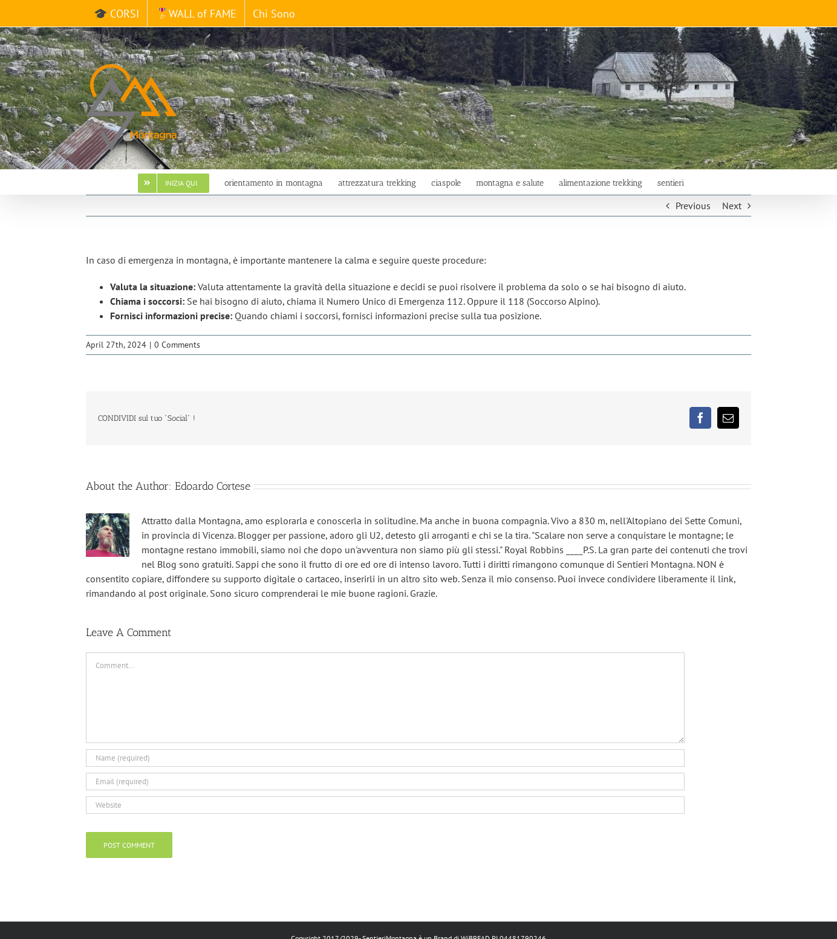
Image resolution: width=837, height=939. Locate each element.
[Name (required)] (385, 758)
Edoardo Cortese (212, 486)
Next (731, 206)
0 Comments (177, 344)
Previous (693, 206)
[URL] (385, 805)
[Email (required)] (385, 781)
